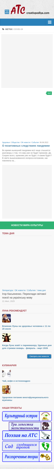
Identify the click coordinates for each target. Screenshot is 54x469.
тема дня (41, 290)
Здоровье (6, 142)
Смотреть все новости (39, 356)
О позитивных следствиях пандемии (26, 145)
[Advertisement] (27, 61)
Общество (15, 142)
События (35, 142)
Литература (7, 290)
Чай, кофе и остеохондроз (16, 381)
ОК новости (25, 142)
